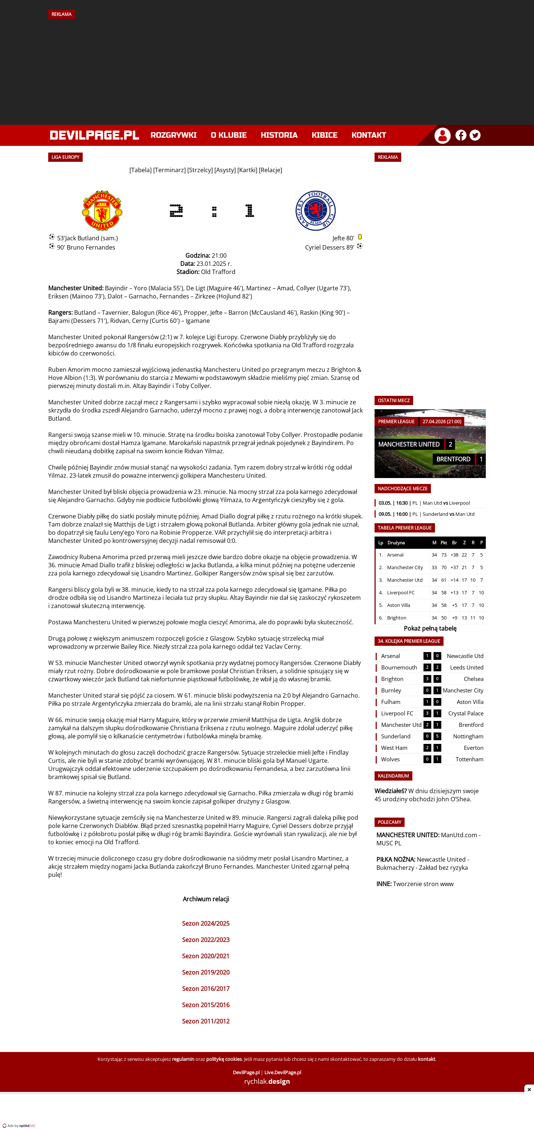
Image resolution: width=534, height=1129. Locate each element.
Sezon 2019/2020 (206, 972)
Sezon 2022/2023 (206, 940)
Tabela (140, 170)
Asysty (225, 170)
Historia (279, 135)
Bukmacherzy (395, 868)
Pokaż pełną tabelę (430, 628)
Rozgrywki (174, 135)
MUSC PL (388, 843)
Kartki (247, 170)
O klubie (229, 135)
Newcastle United (441, 859)
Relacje (270, 170)
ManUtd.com (459, 835)
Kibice (325, 135)
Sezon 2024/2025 (206, 923)
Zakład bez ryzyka (443, 868)
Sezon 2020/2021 (206, 956)
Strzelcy (200, 170)
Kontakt (369, 135)
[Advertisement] (267, 69)
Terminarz (169, 170)
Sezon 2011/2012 (206, 1021)
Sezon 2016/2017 (206, 989)
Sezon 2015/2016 (206, 1005)
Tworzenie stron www (423, 884)
